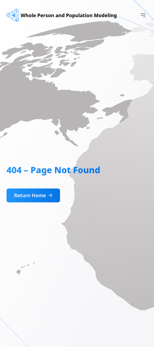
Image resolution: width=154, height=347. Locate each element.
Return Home (34, 195)
